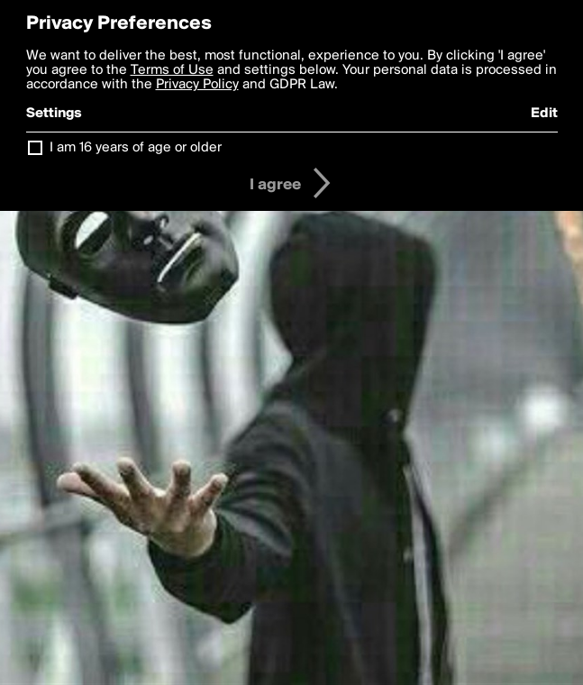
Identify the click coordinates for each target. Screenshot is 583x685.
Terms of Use (172, 70)
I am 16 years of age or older (136, 148)
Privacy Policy (197, 85)
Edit (544, 113)
